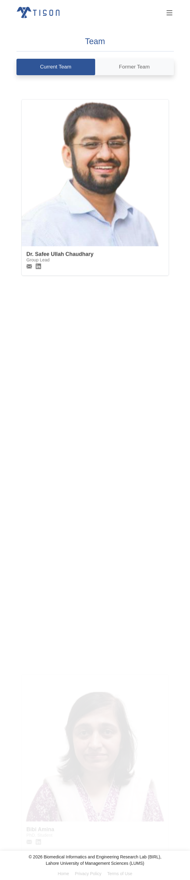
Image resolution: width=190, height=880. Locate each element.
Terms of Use (119, 873)
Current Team (55, 67)
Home (63, 873)
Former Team (134, 67)
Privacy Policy (88, 873)
